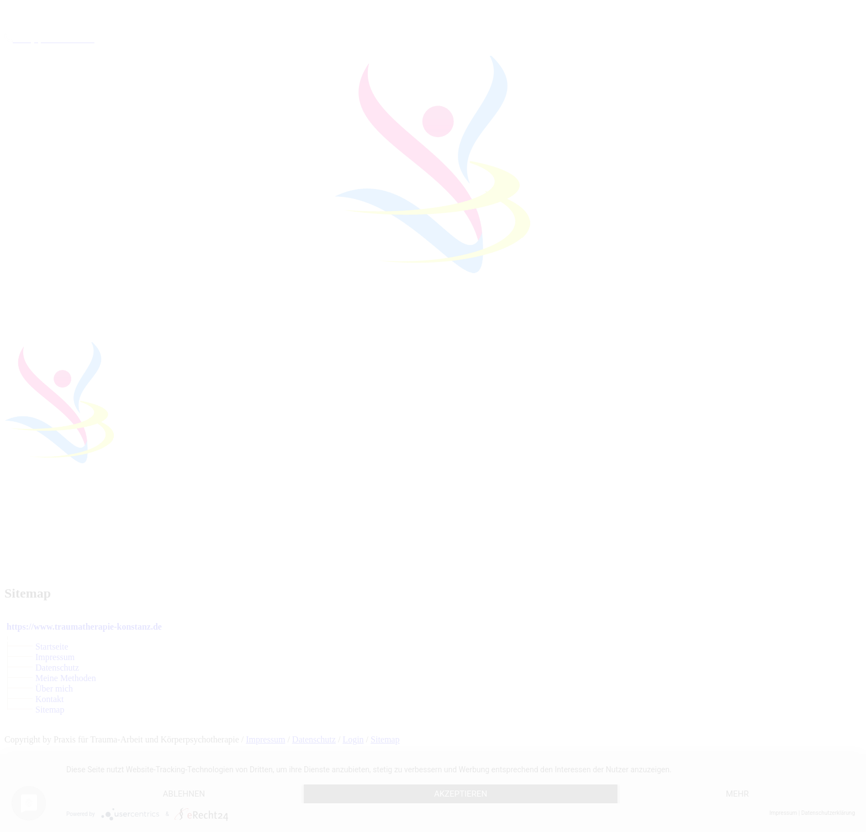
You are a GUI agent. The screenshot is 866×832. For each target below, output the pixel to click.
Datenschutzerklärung (828, 813)
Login (352, 739)
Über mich (54, 688)
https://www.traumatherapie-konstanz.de (84, 626)
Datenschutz (57, 667)
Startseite (51, 646)
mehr (737, 794)
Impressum (55, 657)
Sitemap (49, 709)
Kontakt (49, 699)
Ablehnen (184, 794)
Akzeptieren (460, 794)
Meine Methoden (65, 678)
